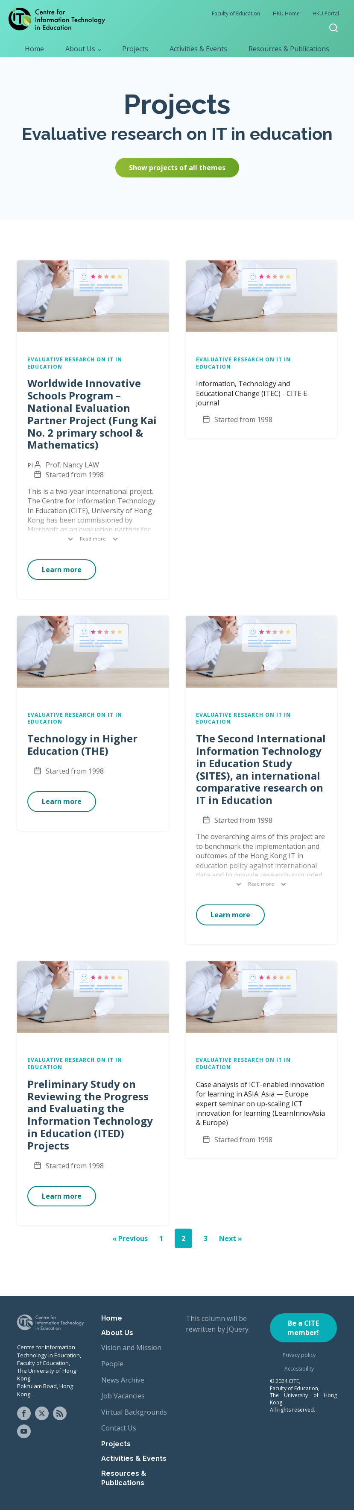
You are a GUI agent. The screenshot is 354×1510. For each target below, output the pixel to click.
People (112, 1363)
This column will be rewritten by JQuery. (218, 1324)
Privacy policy (299, 1355)
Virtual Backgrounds (134, 1412)
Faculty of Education (236, 13)
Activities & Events (198, 48)
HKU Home (286, 13)
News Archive (122, 1380)
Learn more (62, 569)
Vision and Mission (131, 1347)
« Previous (130, 1238)
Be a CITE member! (303, 1327)
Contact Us (118, 1428)
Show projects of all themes (177, 167)
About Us (80, 48)
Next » (230, 1238)
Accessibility (299, 1368)
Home (34, 48)
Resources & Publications (289, 48)
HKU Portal (326, 13)
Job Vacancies (123, 1396)
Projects (135, 48)
